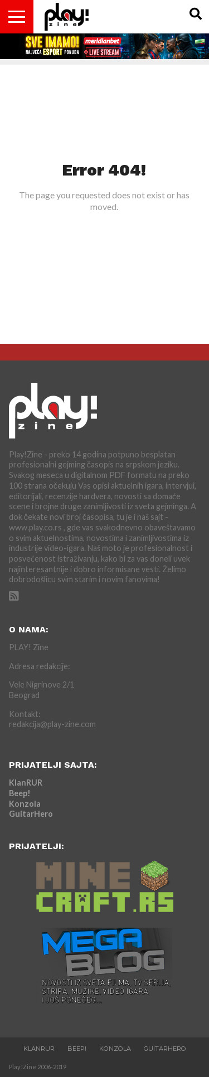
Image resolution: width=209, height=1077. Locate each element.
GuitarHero (31, 813)
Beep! (20, 793)
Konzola (25, 803)
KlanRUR (25, 782)
